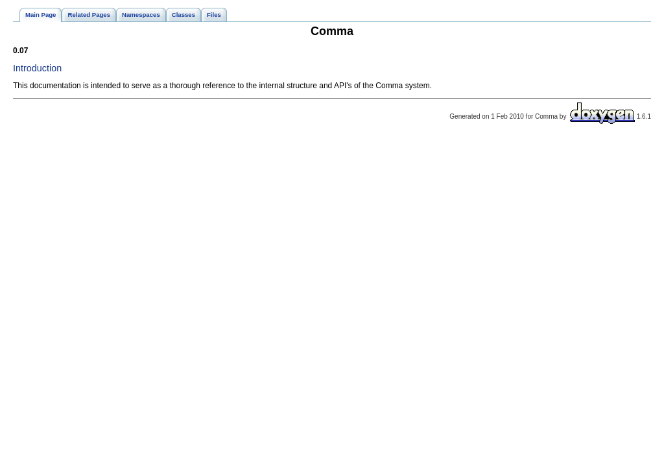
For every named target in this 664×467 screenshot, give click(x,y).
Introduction (37, 68)
